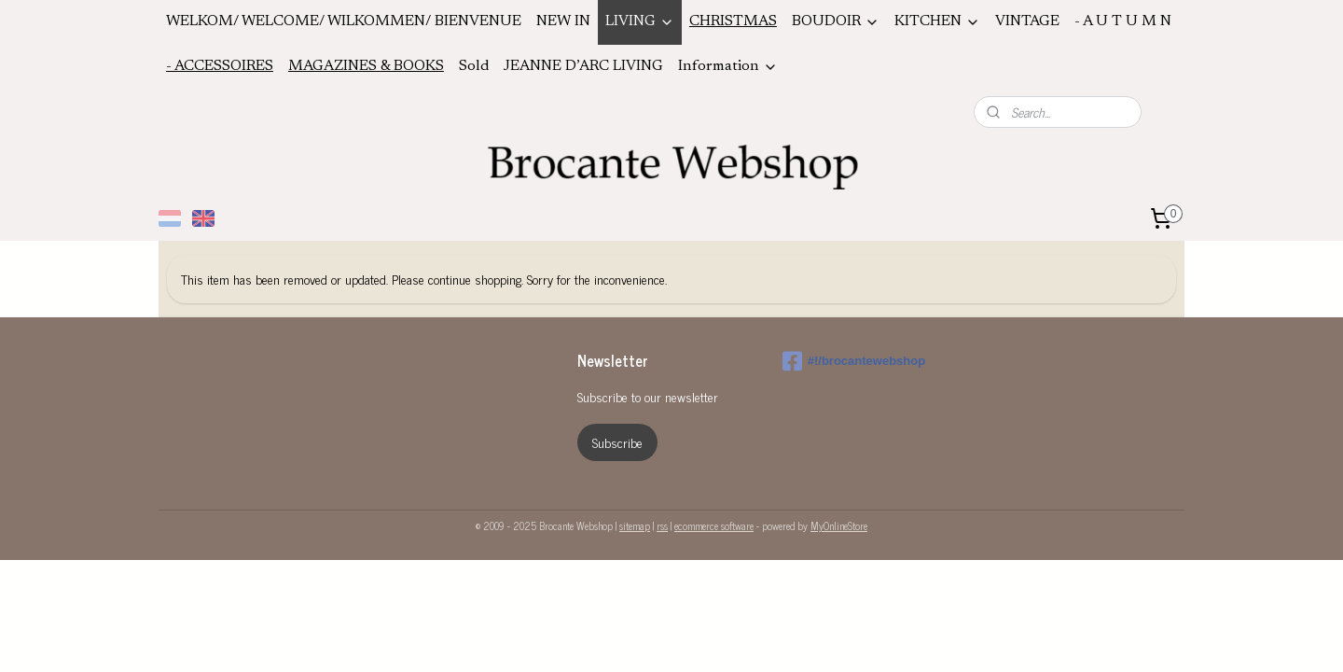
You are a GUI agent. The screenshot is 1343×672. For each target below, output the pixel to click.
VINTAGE (1027, 21)
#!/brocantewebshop (853, 361)
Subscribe (617, 442)
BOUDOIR (835, 22)
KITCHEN (937, 22)
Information (728, 67)
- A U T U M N (1122, 21)
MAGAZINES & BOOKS (366, 66)
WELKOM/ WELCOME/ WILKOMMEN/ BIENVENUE (343, 21)
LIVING (639, 22)
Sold (474, 66)
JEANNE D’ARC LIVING (583, 66)
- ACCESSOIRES (219, 66)
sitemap (634, 525)
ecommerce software (714, 525)
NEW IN (563, 21)
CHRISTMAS (733, 21)
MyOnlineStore (838, 525)
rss (662, 525)
